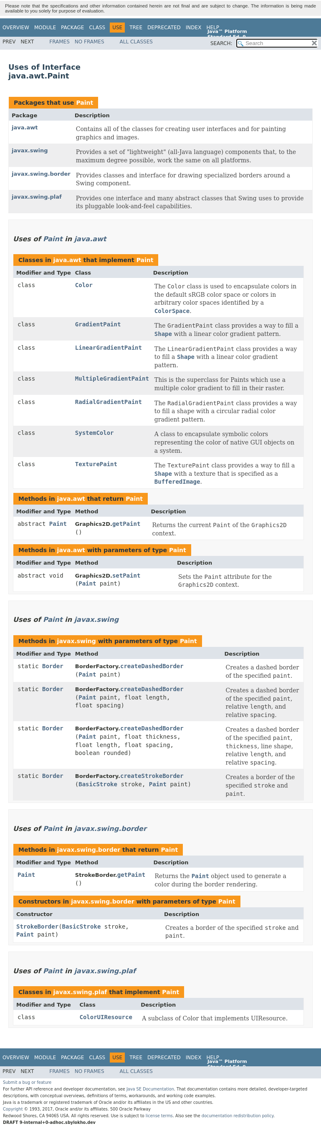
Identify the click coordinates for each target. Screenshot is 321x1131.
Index (194, 27)
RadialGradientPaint (108, 402)
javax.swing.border (41, 174)
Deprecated (164, 27)
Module (45, 27)
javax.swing (30, 150)
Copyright (13, 1109)
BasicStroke (97, 784)
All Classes (136, 42)
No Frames (89, 42)
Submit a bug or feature (27, 1082)
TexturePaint (96, 464)
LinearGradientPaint (108, 347)
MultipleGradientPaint (112, 378)
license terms (159, 1115)
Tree (135, 27)
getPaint (126, 523)
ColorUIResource (105, 1017)
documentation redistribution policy (237, 1115)
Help (212, 27)
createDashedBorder (152, 666)
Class (97, 27)
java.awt (25, 127)
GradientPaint (98, 324)
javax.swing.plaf (37, 197)
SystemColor (94, 432)
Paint (84, 102)
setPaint (126, 575)
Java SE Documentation (150, 1089)
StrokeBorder (37, 926)
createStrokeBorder (152, 776)
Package (72, 27)
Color (84, 285)
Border (52, 666)
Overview (16, 27)
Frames (59, 42)
